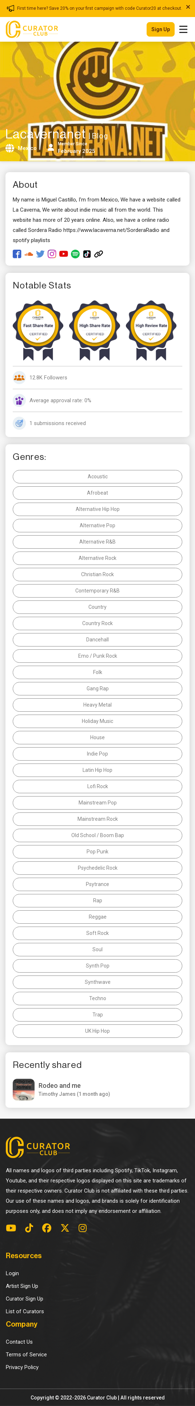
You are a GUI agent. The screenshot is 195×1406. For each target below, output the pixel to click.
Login (12, 1273)
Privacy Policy (22, 1367)
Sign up (160, 29)
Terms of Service (26, 1354)
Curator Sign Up (24, 1298)
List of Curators (25, 1311)
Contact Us (19, 1342)
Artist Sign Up (22, 1286)
